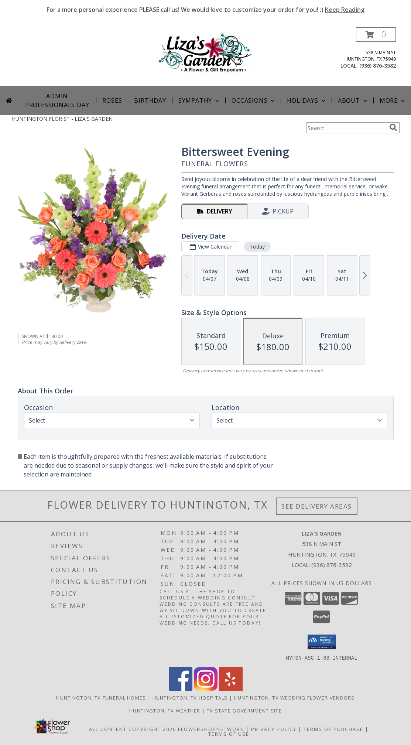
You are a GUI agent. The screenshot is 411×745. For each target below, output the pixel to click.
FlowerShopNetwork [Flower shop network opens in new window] (211, 728)
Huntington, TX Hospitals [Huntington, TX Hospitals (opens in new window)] (190, 697)
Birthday (150, 100)
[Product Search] (346, 128)
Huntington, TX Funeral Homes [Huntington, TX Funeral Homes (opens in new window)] (101, 697)
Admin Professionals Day (57, 100)
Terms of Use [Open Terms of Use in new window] (228, 733)
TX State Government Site (244, 710)
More (393, 100)
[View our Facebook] (180, 688)
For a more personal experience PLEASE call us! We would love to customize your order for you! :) (205, 10)
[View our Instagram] (206, 688)
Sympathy (199, 100)
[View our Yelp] (231, 688)
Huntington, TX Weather (165, 710)
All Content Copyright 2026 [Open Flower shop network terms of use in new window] (132, 728)
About (353, 100)
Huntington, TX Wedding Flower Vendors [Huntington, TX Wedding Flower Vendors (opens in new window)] (294, 697)
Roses (112, 100)
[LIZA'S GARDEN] (205, 52)
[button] (376, 34)
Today (256, 246)
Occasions (254, 100)
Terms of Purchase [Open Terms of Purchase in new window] (333, 728)
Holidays (307, 100)
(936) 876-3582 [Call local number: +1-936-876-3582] (377, 65)
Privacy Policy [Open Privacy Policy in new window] (274, 728)
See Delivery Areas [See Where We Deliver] (316, 506)
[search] (393, 127)
